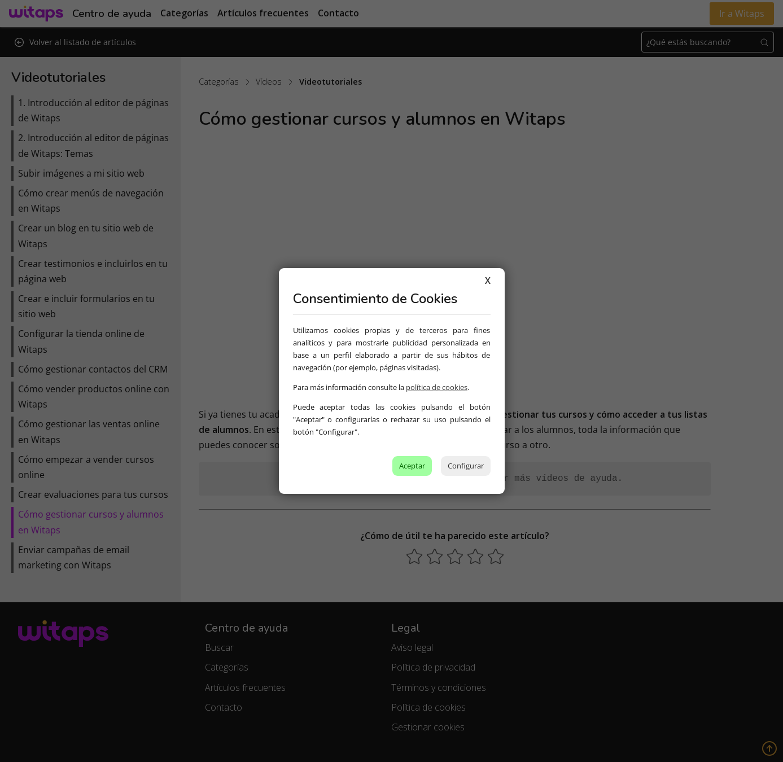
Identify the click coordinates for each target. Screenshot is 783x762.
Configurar (466, 466)
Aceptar (412, 466)
